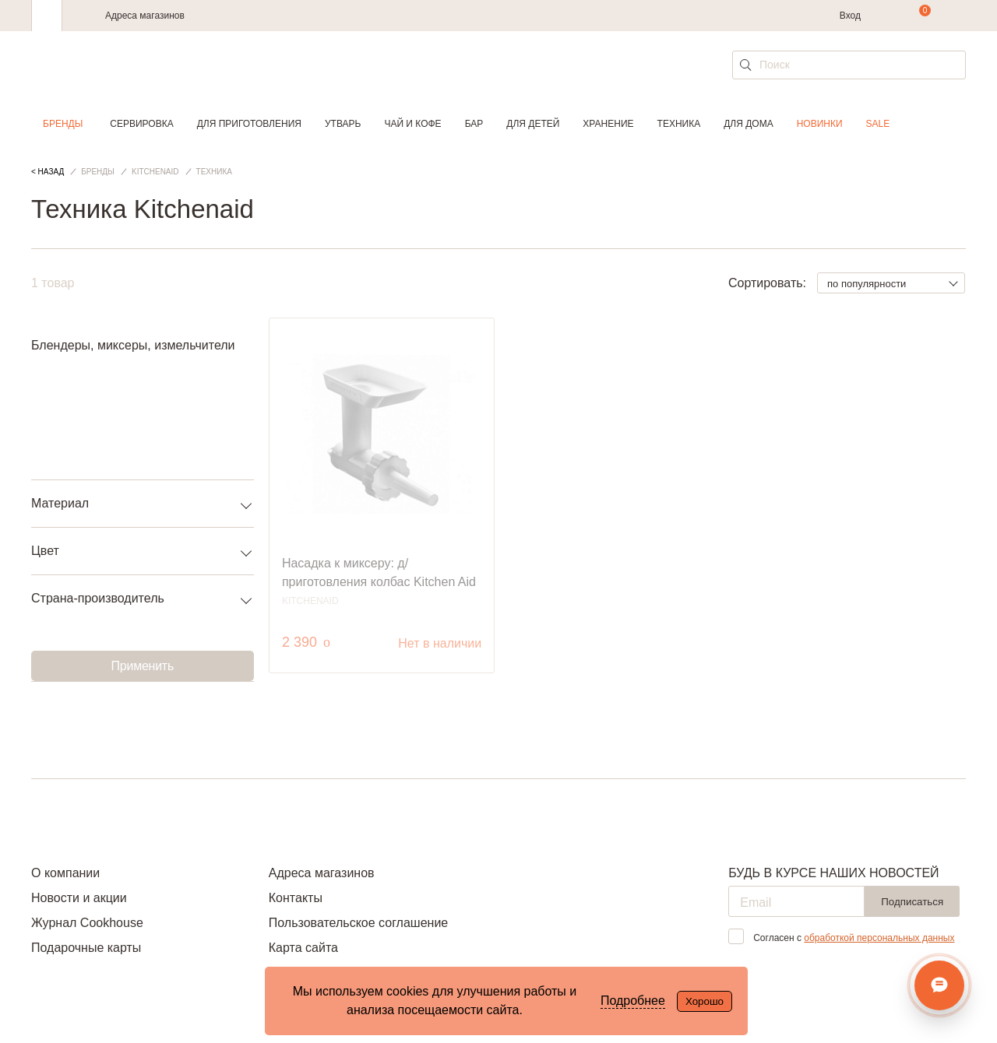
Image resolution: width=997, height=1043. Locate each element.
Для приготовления (249, 123)
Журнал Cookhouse (87, 922)
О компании (65, 873)
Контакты (295, 897)
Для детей (532, 123)
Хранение (608, 123)
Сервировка (141, 123)
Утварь (343, 123)
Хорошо (704, 1001)
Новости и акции (79, 897)
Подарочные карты (86, 947)
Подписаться (912, 902)
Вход (850, 15)
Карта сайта (303, 947)
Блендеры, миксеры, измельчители (133, 345)
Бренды (63, 123)
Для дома (748, 123)
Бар (474, 123)
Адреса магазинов (145, 15)
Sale (878, 123)
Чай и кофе (412, 123)
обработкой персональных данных (879, 937)
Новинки (820, 123)
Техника (679, 123)
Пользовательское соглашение (358, 922)
